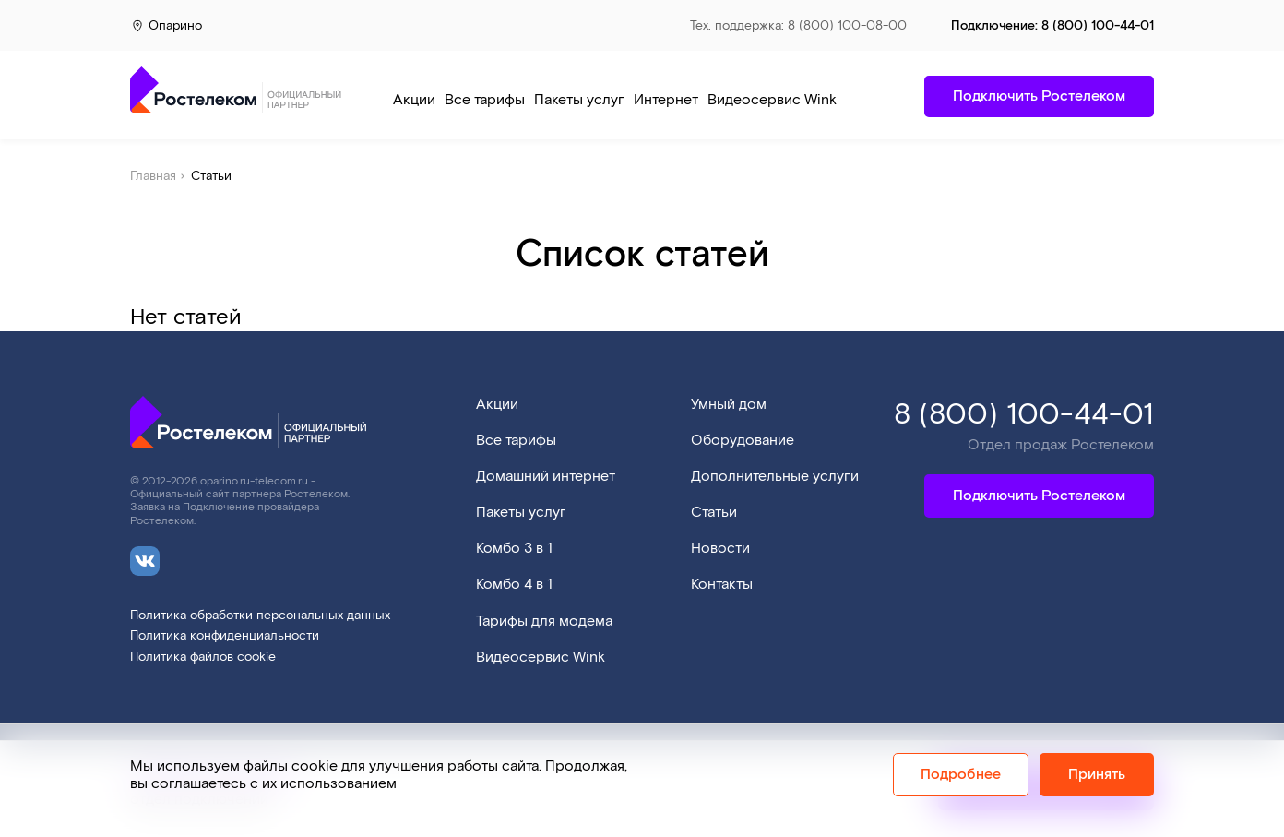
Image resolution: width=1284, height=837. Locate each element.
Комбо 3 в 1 (514, 548)
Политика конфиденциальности (224, 636)
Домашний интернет (545, 476)
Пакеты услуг (579, 100)
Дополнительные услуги (775, 476)
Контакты (722, 584)
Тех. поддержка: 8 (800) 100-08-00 (798, 26)
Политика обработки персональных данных (260, 616)
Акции (414, 100)
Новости (720, 548)
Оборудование (742, 440)
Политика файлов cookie (203, 657)
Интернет (666, 100)
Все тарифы (485, 100)
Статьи (714, 512)
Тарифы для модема (544, 621)
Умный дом (729, 404)
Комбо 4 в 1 (514, 584)
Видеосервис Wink (772, 100)
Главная (153, 176)
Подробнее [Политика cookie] (961, 774)
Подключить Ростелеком (1039, 496)
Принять (1096, 774)
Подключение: (1052, 26)
